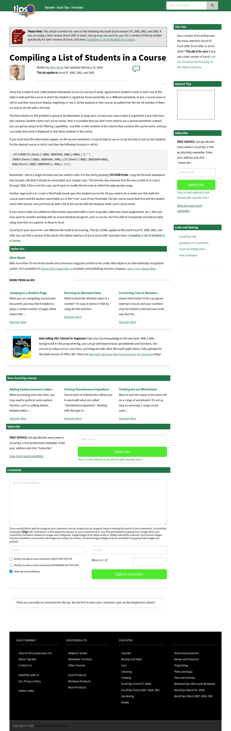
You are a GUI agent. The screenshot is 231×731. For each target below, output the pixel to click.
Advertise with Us (28, 675)
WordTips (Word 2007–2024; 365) (193, 696)
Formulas (77, 7)
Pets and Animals (184, 678)
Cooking (126, 678)
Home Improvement (186, 653)
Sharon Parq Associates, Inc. (35, 653)
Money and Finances (186, 659)
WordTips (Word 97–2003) (189, 690)
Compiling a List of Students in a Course (111, 39)
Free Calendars (188, 255)
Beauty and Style (131, 659)
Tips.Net (49, 7)
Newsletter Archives (80, 659)
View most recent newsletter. (26, 456)
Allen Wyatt (56, 67)
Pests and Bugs (183, 672)
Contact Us (25, 665)
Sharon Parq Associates (54, 269)
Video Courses (76, 665)
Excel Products (77, 675)
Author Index (26, 691)
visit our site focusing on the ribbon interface (196, 62)
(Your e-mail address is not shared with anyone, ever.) (110, 459)
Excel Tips (63, 7)
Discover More (18, 322)
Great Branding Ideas (192, 249)
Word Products (77, 687)
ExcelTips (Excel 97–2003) (136, 684)
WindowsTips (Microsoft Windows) (194, 684)
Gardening (127, 696)
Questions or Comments (193, 243)
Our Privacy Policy (29, 681)
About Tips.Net (27, 659)
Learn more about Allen (141, 269)
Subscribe (122, 451)
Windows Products (79, 681)
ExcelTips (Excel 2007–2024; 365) (140, 690)
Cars (124, 665)
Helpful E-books (77, 653)
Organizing (181, 665)
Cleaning (126, 672)
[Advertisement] (196, 340)
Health (125, 702)
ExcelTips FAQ (187, 237)
